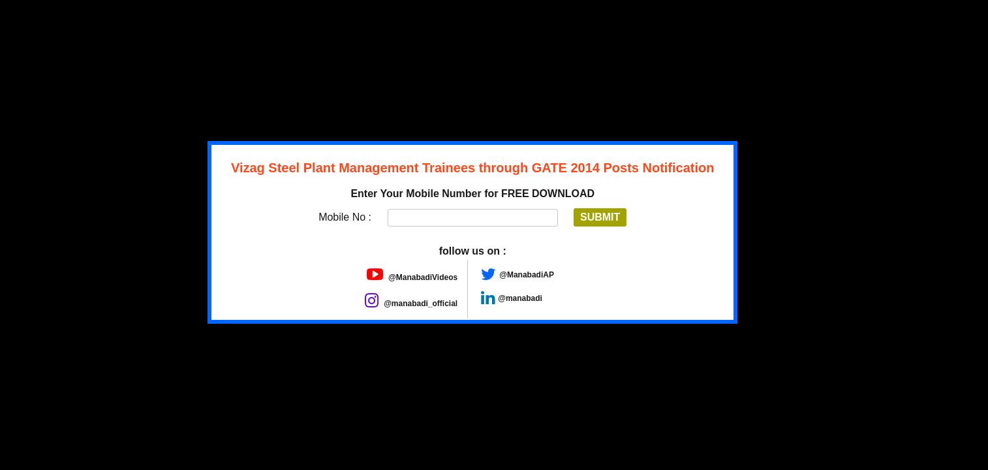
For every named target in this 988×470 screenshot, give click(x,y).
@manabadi (520, 298)
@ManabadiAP (526, 274)
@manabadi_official (411, 303)
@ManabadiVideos (412, 277)
